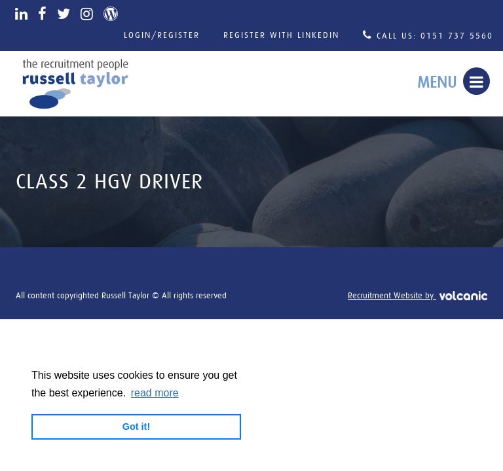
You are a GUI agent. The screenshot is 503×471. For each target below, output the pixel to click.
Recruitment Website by (417, 296)
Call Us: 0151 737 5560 (428, 35)
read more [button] (155, 392)
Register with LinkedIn (281, 35)
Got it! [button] (136, 426)
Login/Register (162, 35)
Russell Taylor (75, 83)
